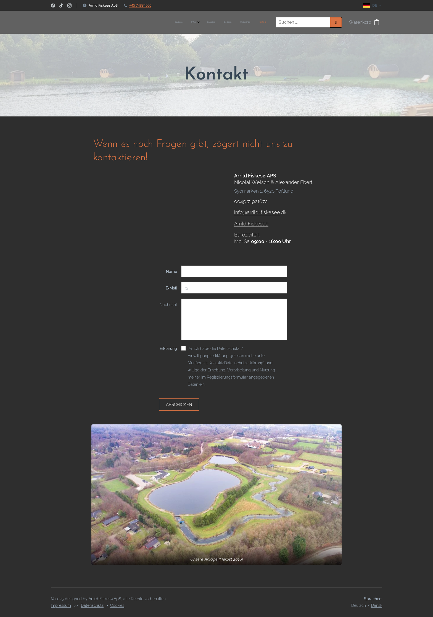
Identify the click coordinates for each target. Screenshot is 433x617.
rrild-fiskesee (265, 212)
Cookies (117, 605)
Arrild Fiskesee (251, 223)
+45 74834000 (140, 5)
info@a (242, 212)
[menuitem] (220, 22)
